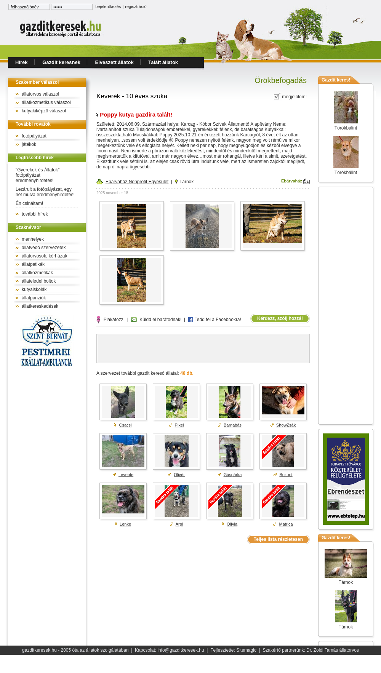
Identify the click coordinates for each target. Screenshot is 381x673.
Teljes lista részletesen (278, 539)
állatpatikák (33, 264)
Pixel (179, 425)
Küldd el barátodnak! (156, 319)
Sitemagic (246, 650)
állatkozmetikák (37, 272)
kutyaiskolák (34, 289)
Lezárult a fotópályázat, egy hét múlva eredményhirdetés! (45, 192)
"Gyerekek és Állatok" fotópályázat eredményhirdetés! (37, 175)
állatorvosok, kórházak (44, 256)
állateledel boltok (39, 281)
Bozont (285, 474)
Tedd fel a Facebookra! (214, 319)
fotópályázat (34, 136)
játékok (29, 144)
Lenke (125, 524)
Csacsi (125, 425)
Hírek (21, 62)
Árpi (179, 524)
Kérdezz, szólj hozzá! (280, 318)
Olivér (179, 474)
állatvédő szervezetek (44, 247)
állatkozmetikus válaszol (46, 102)
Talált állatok (163, 62)
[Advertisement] (346, 305)
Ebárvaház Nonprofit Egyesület (132, 181)
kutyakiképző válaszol (44, 110)
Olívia (232, 524)
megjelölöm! (290, 96)
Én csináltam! (29, 203)
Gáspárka (233, 474)
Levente (125, 474)
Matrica (286, 524)
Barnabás (233, 425)
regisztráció (135, 6)
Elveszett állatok (114, 62)
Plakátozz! (110, 319)
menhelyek (33, 239)
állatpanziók (34, 298)
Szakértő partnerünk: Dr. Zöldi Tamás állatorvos (311, 650)
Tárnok (184, 181)
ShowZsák (286, 425)
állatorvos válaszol (40, 94)
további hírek (35, 214)
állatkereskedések (40, 306)
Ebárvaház (295, 181)
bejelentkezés (108, 6)
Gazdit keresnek (61, 62)
